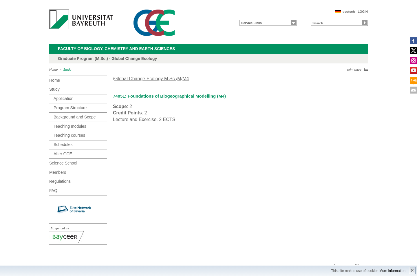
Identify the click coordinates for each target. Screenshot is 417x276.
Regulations (60, 181)
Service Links (251, 23)
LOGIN (363, 11)
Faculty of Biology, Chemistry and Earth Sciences (116, 48)
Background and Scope (75, 117)
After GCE (63, 153)
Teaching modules (70, 126)
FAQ (53, 190)
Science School (63, 163)
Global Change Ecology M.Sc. (145, 78)
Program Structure (70, 107)
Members (57, 172)
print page (354, 69)
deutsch (349, 11)
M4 (185, 78)
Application (64, 98)
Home (53, 69)
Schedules (63, 144)
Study (67, 69)
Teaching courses (69, 135)
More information (392, 271)
